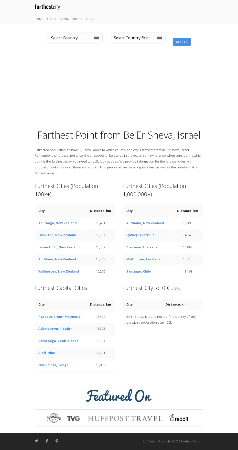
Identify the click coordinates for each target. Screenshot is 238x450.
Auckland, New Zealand (57, 259)
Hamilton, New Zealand (57, 235)
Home (39, 19)
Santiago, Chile (138, 271)
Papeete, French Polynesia (59, 316)
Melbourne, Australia (143, 259)
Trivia (64, 19)
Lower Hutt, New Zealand (59, 247)
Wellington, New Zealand (58, 271)
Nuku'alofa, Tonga (53, 365)
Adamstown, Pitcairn (55, 328)
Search (182, 42)
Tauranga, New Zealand (57, 223)
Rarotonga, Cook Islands (58, 341)
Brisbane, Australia (141, 247)
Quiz (90, 19)
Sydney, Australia (140, 235)
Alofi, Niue (46, 353)
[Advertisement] (119, 91)
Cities (51, 19)
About (78, 19)
